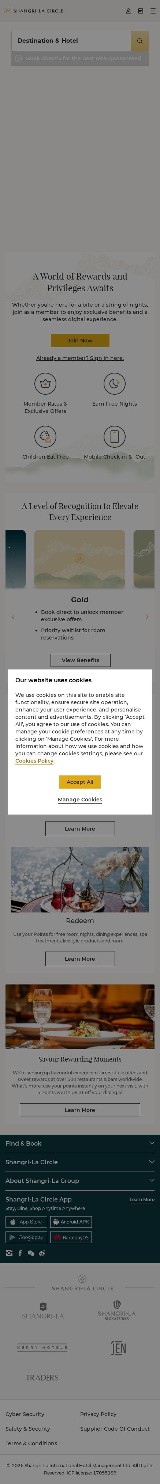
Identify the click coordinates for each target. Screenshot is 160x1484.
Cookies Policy (34, 761)
